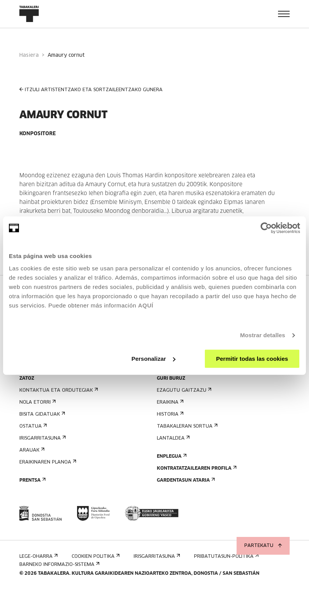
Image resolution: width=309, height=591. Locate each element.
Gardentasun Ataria (185, 480)
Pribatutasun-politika (225, 556)
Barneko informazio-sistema (58, 564)
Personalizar (153, 358)
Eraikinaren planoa (47, 462)
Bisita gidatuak (41, 414)
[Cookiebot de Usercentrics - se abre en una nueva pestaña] (266, 228)
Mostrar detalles (262, 335)
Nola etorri (36, 402)
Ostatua (32, 426)
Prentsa (31, 480)
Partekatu (263, 545)
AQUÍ (145, 305)
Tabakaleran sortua (186, 426)
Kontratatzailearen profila (196, 468)
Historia (169, 414)
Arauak (31, 450)
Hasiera (29, 55)
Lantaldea (172, 438)
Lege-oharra (37, 556)
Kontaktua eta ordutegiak (57, 390)
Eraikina (169, 402)
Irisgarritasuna (41, 438)
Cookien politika (95, 556)
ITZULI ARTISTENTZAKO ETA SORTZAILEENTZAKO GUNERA (91, 89)
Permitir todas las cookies (252, 358)
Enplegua (171, 456)
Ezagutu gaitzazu (183, 390)
